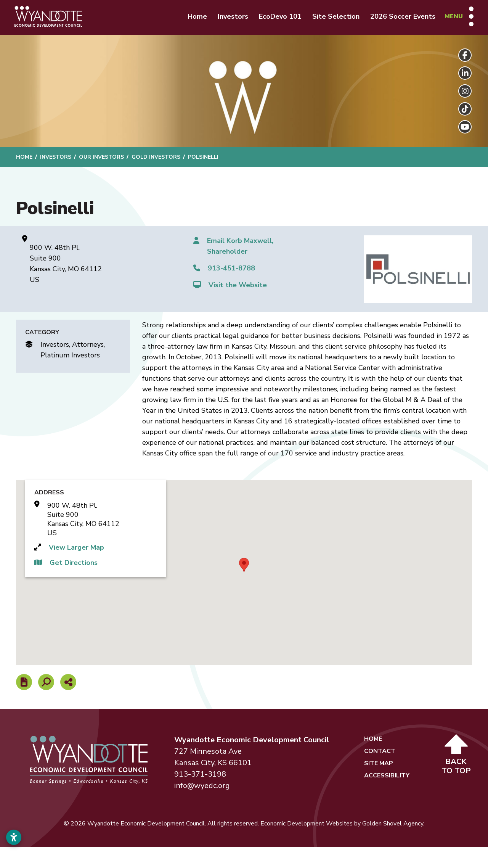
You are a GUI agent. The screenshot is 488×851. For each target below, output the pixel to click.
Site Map (378, 767)
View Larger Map (76, 551)
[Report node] (24, 686)
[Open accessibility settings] (13, 837)
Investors (228, 18)
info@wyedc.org (202, 789)
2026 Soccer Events (398, 18)
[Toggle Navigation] (454, 18)
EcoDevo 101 (275, 18)
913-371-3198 (200, 778)
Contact (379, 755)
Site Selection (331, 18)
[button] (244, 568)
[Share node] (68, 686)
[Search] (46, 686)
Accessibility (386, 779)
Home (192, 18)
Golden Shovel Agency (392, 827)
